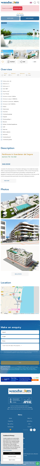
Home (10, 418)
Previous (2, 35)
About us (29, 418)
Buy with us (10, 424)
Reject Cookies (12, 459)
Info (29, 424)
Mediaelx (24, 464)
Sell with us (29, 421)
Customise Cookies (12, 456)
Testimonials (10, 427)
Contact (29, 427)
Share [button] (22, 62)
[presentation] (8, 357)
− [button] (2, 290)
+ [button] (2, 288)
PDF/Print (11, 62)
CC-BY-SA (37, 313)
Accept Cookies (12, 453)
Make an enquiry (29, 18)
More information (7, 450)
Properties (10, 421)
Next (37, 35)
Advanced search (18, 8)
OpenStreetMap (27, 313)
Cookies (27, 463)
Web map (31, 463)
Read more (10, 180)
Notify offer (10, 18)
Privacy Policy (35, 351)
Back (34, 61)
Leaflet (19, 313)
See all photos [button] (21, 274)
